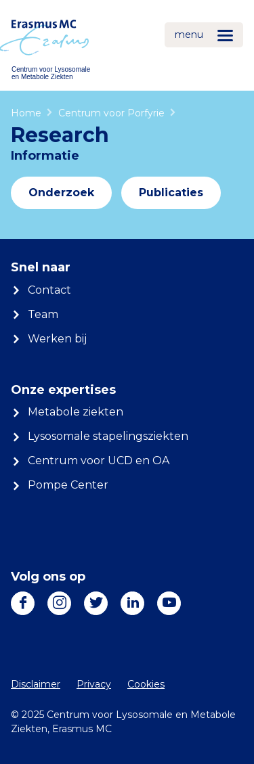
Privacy (94, 684)
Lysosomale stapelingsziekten (108, 436)
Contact (49, 290)
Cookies (146, 684)
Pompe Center (68, 484)
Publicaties (171, 192)
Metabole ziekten (75, 411)
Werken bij (57, 338)
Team (43, 314)
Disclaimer (35, 684)
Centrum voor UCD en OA (98, 460)
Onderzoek (61, 192)
